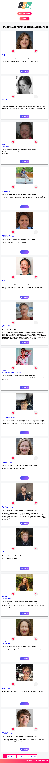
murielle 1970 (6, 235)
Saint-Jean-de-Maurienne (9, 372)
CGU (30, 761)
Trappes (4, 598)
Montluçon (5, 508)
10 (35, 756)
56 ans (9, 643)
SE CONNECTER (24, 18)
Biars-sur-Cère (6, 417)
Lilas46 (4, 416)
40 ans (10, 462)
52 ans (8, 282)
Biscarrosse (5, 327)
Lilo (3, 551)
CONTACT (45, 761)
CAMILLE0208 (6, 325)
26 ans (9, 598)
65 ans (11, 508)
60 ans (11, 191)
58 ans (7, 146)
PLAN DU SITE (37, 761)
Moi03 (4, 506)
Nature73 (4, 370)
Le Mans (4, 56)
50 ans (8, 101)
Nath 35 (4, 642)
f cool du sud (5, 190)
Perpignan (5, 191)
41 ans (10, 56)
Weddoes (4, 99)
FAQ (27, 761)
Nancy (4, 101)
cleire (3, 280)
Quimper (4, 462)
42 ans (8, 553)
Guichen (4, 643)
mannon (4, 596)
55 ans (12, 236)
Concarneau (5, 236)
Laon (3, 553)
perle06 (4, 144)
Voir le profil (24, 71)
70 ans (11, 327)
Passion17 (5, 687)
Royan (3, 688)
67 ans (13, 417)
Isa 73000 (5, 732)
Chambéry (5, 733)
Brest (3, 282)
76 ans (8, 688)
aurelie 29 (5, 461)
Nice (3, 146)
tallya (3, 54)
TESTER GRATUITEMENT (24, 13)
